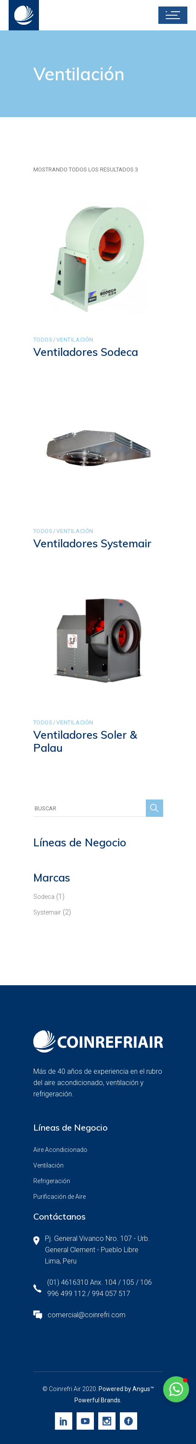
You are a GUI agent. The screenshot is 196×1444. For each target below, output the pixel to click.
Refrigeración (51, 1181)
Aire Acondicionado (60, 1149)
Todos (43, 339)
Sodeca (44, 896)
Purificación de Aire (59, 1196)
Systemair (47, 912)
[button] (176, 1389)
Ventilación (74, 339)
